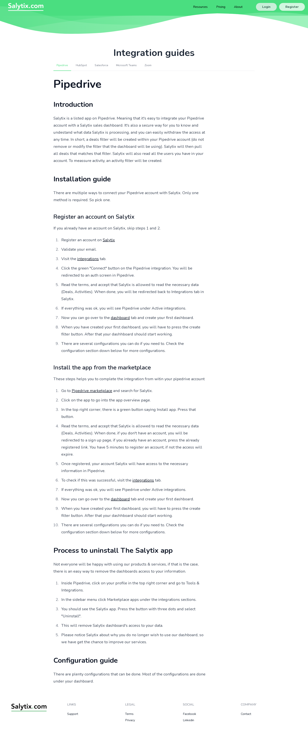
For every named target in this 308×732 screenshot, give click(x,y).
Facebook (189, 714)
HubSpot (81, 65)
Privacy (130, 720)
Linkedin (188, 720)
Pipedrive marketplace (92, 390)
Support (72, 714)
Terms (129, 714)
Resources (200, 7)
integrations (88, 258)
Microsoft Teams (126, 65)
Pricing (220, 7)
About (238, 7)
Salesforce (101, 65)
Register (292, 7)
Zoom (148, 65)
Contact (246, 714)
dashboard (120, 317)
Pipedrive (62, 65)
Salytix (109, 240)
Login (266, 7)
